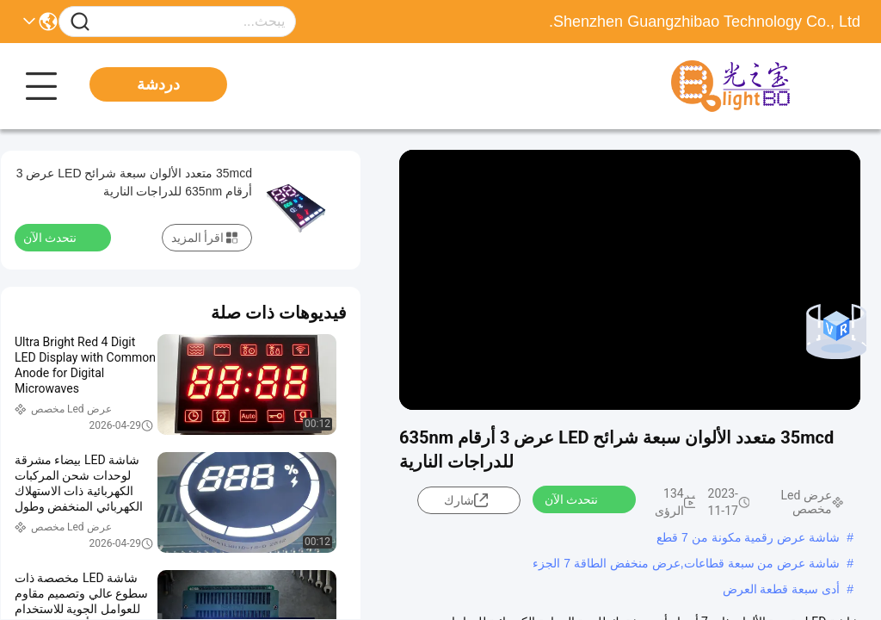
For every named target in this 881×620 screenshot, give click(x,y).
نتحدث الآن (582, 498)
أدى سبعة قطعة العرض (782, 589)
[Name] (80, 22)
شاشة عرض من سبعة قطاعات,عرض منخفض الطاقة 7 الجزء (686, 563)
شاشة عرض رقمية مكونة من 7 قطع (748, 537)
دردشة (158, 84)
